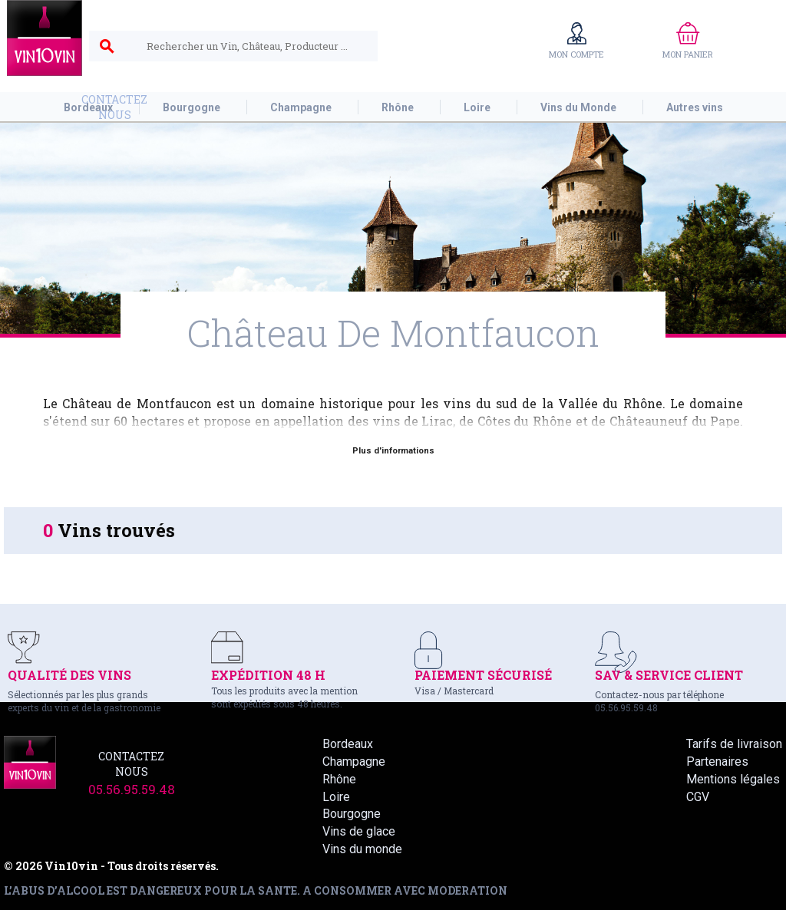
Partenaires (717, 761)
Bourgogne (351, 813)
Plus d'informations (393, 451)
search (106, 47)
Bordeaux (347, 744)
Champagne (353, 761)
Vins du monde (362, 849)
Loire (336, 797)
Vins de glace (358, 831)
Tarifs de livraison (734, 744)
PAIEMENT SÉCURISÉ (483, 675)
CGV (697, 797)
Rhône (339, 779)
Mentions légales (733, 779)
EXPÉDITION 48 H (268, 675)
